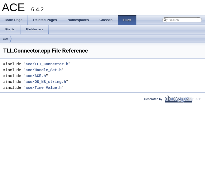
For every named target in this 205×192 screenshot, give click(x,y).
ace (5, 38)
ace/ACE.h (36, 75)
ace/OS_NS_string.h (46, 81)
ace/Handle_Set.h (43, 70)
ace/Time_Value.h (43, 87)
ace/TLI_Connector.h (47, 64)
